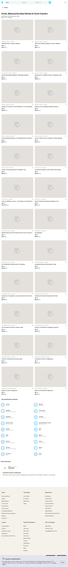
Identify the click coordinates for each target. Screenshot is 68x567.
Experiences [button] (48, 492)
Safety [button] (24, 503)
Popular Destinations (29, 522)
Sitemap (3, 515)
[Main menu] (65, 2)
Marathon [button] (25, 550)
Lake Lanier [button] (26, 528)
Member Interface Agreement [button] (8, 513)
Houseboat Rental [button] (49, 503)
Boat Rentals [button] (48, 496)
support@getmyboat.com (51, 531)
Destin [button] (24, 548)
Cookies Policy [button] (5, 508)
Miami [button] (24, 526)
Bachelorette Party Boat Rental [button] (52, 513)
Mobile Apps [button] (26, 501)
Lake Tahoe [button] (26, 531)
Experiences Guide (6, 531)
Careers (3, 498)
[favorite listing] (32, 41)
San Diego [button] (25, 533)
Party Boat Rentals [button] (49, 515)
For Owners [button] (26, 498)
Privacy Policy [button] (5, 506)
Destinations (4, 533)
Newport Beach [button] (27, 538)
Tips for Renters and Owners (8, 535)
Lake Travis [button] (26, 535)
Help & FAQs (48, 526)
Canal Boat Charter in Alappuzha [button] (12, 472)
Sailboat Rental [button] (48, 511)
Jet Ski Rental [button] (48, 498)
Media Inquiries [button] (5, 501)
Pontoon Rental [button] (48, 506)
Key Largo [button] (25, 545)
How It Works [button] (26, 496)
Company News (5, 526)
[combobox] (13, 2)
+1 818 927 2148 (49, 528)
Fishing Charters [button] (49, 501)
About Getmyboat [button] (6, 496)
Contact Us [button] (4, 518)
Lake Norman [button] (26, 543)
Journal (4, 522)
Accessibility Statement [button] (7, 511)
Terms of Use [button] (41, 561)
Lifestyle (4, 528)
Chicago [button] (25, 540)
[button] (4, 16)
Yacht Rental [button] (48, 508)
